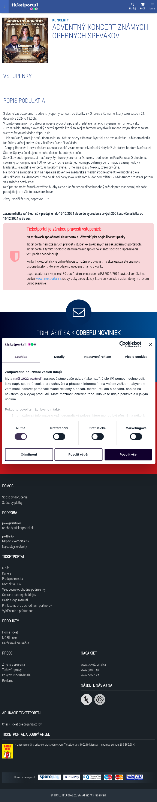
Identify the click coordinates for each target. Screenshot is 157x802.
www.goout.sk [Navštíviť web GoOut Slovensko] (90, 669)
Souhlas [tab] (21, 356)
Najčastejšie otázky (14, 546)
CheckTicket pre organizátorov (22, 724)
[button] (142, 7)
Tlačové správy (12, 669)
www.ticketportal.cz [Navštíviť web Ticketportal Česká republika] (93, 664)
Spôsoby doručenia (14, 497)
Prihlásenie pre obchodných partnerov (27, 605)
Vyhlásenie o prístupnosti (18, 610)
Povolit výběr (78, 454)
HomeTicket (10, 632)
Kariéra (6, 573)
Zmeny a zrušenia (13, 664)
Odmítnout (29, 454)
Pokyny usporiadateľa (16, 675)
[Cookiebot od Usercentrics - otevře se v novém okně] (122, 344)
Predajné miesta (12, 578)
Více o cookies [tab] (136, 356)
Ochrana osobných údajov (19, 594)
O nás (5, 568)
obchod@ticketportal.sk (18, 527)
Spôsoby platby (12, 502)
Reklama (7, 680)
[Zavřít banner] (150, 344)
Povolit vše (128, 454)
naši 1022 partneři (28, 378)
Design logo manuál (15, 600)
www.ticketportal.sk (48, 278)
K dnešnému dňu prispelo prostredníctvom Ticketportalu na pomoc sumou (75, 744)
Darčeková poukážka (15, 643)
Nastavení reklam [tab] (97, 356)
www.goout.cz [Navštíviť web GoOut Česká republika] (90, 675)
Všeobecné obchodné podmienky (24, 589)
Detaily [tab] (59, 356)
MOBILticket (10, 637)
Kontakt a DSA (11, 584)
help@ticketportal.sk (15, 541)
